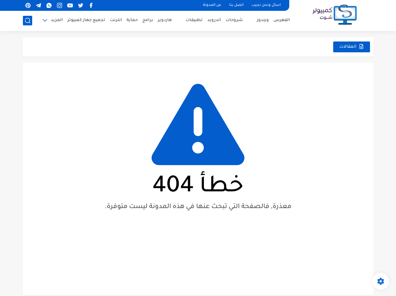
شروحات (234, 20)
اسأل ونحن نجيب (266, 5)
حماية (132, 20)
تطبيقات (194, 20)
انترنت (116, 20)
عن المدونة (212, 5)
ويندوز (263, 20)
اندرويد (214, 20)
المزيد (57, 20)
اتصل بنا (236, 5)
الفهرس (281, 20)
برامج (147, 20)
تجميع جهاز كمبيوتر (86, 20)
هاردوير (165, 20)
